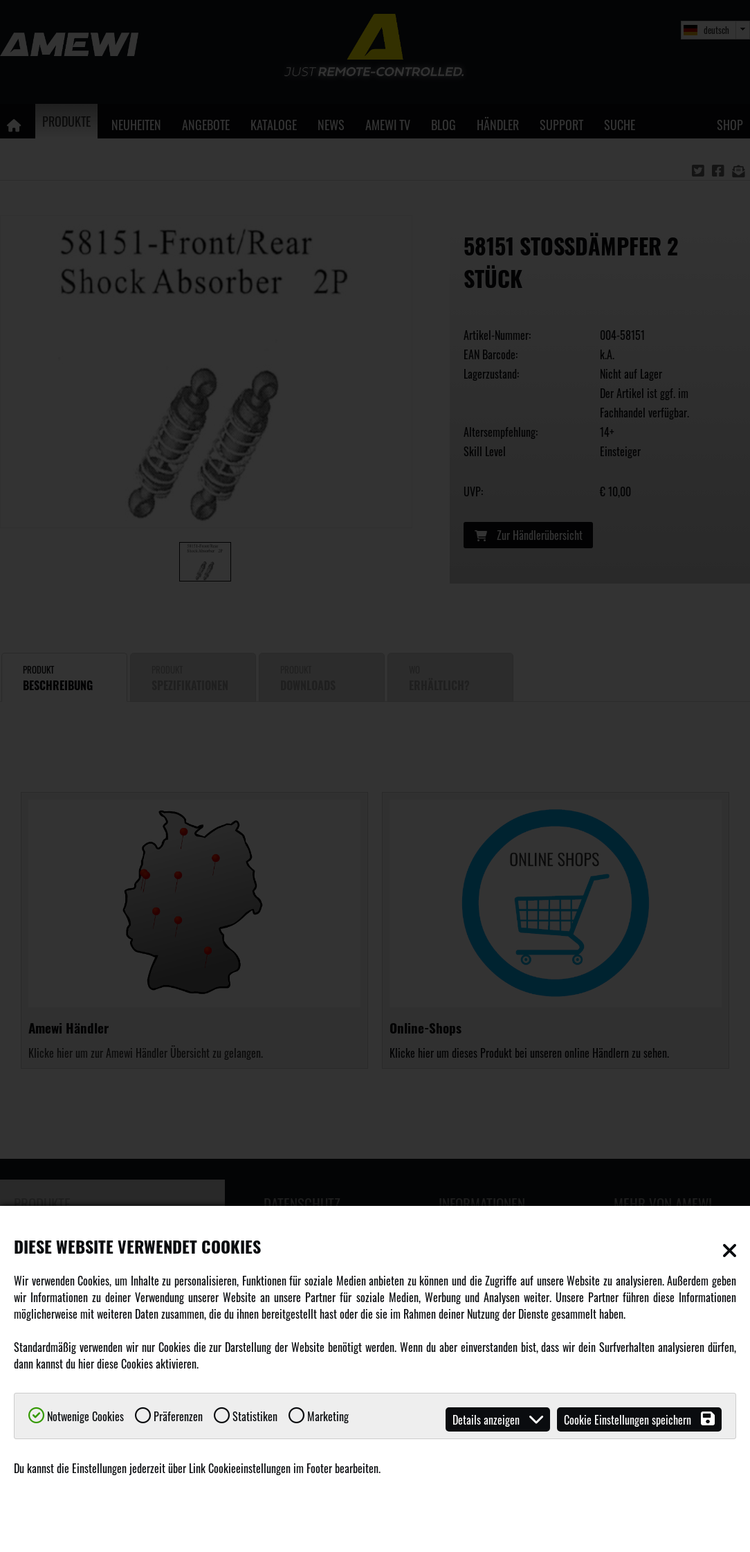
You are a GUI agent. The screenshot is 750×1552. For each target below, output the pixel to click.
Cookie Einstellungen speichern (639, 1419)
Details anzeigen (497, 1419)
